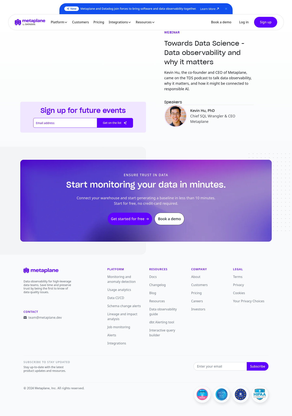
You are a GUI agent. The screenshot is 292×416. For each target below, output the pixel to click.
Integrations (116, 343)
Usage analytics (119, 289)
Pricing (98, 22)
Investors (198, 309)
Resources (157, 301)
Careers (197, 301)
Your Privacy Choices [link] (248, 302)
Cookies (239, 293)
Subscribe (257, 366)
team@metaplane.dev (45, 317)
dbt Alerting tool (161, 322)
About (195, 276)
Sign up (266, 22)
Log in (244, 22)
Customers (80, 22)
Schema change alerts (124, 306)
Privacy (238, 285)
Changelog (157, 285)
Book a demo (221, 22)
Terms (237, 276)
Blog (152, 293)
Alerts (111, 335)
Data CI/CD (115, 298)
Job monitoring (118, 327)
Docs (153, 276)
